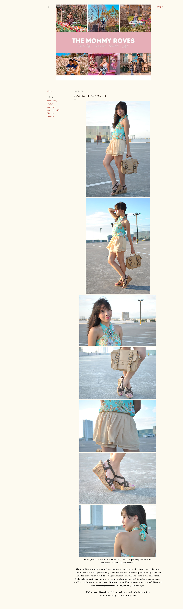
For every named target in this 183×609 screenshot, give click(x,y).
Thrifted (50, 113)
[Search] (160, 7)
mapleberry (52, 101)
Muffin (50, 104)
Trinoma (50, 116)
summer (51, 107)
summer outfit (53, 110)
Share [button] (49, 91)
